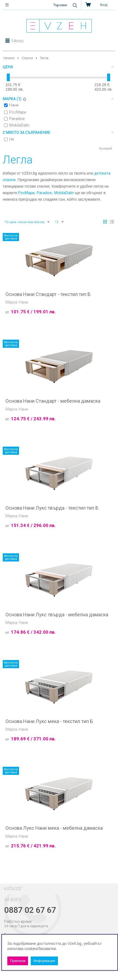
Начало (8, 58)
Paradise (14, 118)
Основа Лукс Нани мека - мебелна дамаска (54, 828)
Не (9, 139)
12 (59, 221)
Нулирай (105, 148)
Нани (11, 105)
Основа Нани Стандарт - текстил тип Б (48, 294)
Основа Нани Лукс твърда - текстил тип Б (51, 508)
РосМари (15, 112)
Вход (103, 5)
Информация (44, 961)
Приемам (17, 961)
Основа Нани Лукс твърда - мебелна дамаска (56, 614)
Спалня (27, 58)
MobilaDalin (16, 125)
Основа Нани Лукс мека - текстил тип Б (49, 721)
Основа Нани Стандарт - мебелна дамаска (52, 401)
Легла (44, 58)
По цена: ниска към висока (27, 221)
